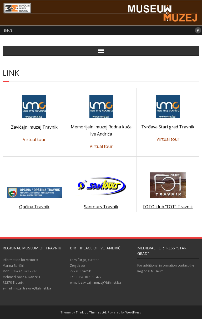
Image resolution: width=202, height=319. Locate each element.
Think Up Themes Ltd (91, 312)
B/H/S (8, 30)
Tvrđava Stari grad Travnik (167, 127)
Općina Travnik (34, 207)
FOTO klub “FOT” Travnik (168, 207)
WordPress (133, 312)
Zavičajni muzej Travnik (34, 127)
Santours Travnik (101, 192)
